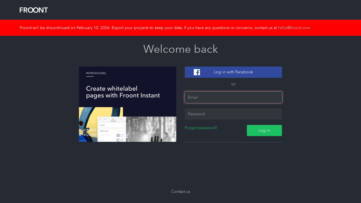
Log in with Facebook (233, 72)
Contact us (180, 191)
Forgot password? (201, 128)
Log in (264, 130)
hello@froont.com (294, 27)
